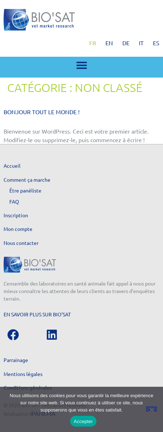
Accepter (83, 421)
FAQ (14, 201)
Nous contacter (21, 243)
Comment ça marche (27, 179)
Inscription (16, 215)
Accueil (12, 165)
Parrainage (16, 360)
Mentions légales (23, 374)
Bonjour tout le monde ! (42, 111)
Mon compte (18, 229)
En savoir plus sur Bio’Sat (37, 314)
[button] (81, 65)
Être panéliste (25, 190)
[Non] (151, 409)
